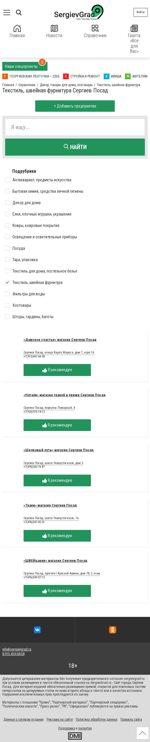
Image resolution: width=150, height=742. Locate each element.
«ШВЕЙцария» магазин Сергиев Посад (55, 560)
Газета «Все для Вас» (134, 39)
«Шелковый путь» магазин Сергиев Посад (58, 450)
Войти (141, 12)
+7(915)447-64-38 (34, 356)
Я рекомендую (57, 369)
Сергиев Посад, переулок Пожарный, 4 (49, 408)
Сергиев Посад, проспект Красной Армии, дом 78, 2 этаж (62, 573)
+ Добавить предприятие (75, 106)
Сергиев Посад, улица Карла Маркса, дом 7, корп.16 (59, 352)
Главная (17, 31)
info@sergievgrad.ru (16, 649)
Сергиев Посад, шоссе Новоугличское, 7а (51, 518)
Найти (75, 147)
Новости (54, 31)
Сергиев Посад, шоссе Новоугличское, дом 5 (53, 463)
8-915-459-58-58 (13, 654)
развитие (85, 728)
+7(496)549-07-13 (34, 577)
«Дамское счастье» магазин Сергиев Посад (60, 340)
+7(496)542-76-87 (34, 467)
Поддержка (66, 728)
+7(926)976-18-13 (34, 412)
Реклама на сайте (60, 719)
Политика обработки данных (96, 719)
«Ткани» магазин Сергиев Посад (50, 505)
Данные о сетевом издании (23, 719)
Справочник (95, 31)
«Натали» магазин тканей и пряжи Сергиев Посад (64, 395)
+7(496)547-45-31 (34, 522)
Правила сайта (131, 719)
